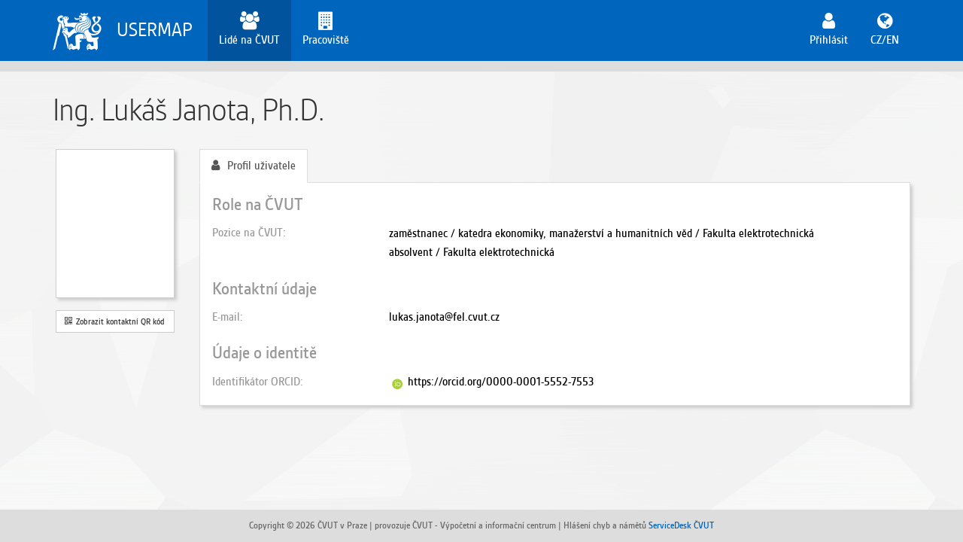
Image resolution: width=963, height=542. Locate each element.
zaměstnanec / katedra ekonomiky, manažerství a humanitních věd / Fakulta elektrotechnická (601, 233)
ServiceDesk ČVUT (681, 525)
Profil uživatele (253, 165)
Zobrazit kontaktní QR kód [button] (115, 321)
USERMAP (155, 29)
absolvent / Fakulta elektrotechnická (471, 252)
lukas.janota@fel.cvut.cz (444, 317)
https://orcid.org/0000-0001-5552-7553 (501, 381)
